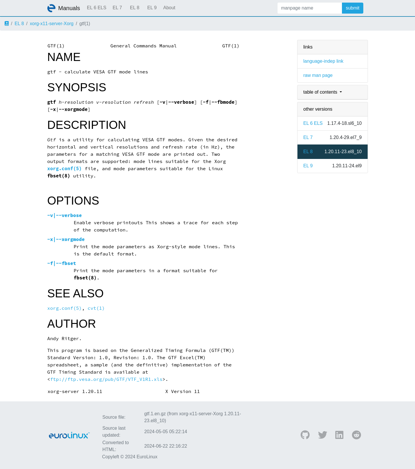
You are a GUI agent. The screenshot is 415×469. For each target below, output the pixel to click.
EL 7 (117, 7)
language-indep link (323, 61)
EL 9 (152, 7)
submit (352, 7)
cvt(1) (96, 308)
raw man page (317, 75)
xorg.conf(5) (64, 169)
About (169, 7)
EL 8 (134, 7)
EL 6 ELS (96, 7)
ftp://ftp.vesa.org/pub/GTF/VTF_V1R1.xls (106, 379)
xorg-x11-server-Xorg (51, 23)
